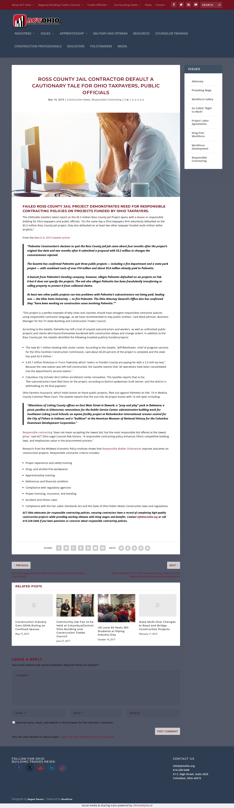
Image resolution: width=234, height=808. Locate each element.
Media (122, 47)
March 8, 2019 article (52, 238)
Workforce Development (200, 147)
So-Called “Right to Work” (202, 110)
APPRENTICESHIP (72, 34)
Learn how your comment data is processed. (87, 737)
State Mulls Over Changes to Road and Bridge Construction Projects (157, 626)
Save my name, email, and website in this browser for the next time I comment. (64, 723)
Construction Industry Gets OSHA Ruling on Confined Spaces (31, 626)
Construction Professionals (38, 47)
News (148, 5)
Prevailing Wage (202, 90)
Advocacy (197, 81)
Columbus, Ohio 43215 (187, 778)
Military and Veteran (110, 34)
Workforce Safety (202, 99)
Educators (76, 47)
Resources (141, 34)
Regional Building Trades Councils (59, 5)
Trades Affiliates (97, 5)
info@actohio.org (147, 517)
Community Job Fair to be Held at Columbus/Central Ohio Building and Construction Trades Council (75, 629)
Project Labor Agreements (200, 122)
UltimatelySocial (142, 806)
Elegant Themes (36, 799)
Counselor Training (171, 34)
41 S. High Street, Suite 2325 (190, 774)
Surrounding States (126, 5)
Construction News (78, 100)
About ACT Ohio (21, 5)
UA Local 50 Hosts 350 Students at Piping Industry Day (113, 631)
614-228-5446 (181, 770)
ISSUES (45, 34)
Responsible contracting (37, 432)
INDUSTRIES (22, 34)
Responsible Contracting (107, 100)
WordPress (66, 799)
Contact (160, 5)
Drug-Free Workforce (198, 134)
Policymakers (101, 47)
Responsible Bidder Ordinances (121, 449)
